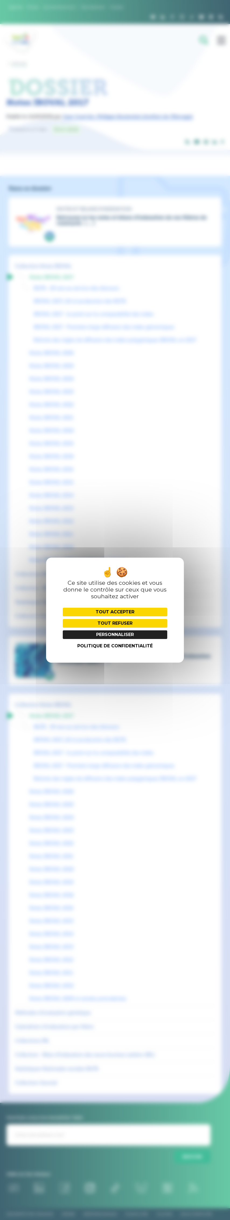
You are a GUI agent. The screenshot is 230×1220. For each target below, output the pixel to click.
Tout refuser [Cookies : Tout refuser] (115, 623)
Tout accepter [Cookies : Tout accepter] (115, 611)
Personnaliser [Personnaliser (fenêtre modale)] (115, 634)
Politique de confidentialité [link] (115, 645)
